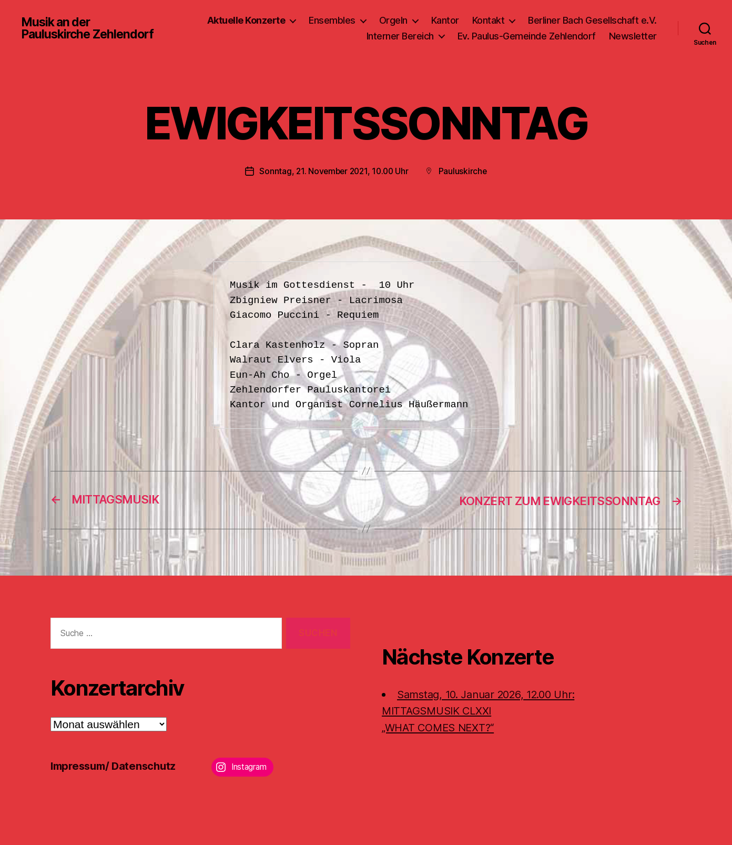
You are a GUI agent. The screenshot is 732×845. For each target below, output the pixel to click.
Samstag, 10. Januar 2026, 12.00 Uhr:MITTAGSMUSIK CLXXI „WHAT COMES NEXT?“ (485, 710)
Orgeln (393, 20)
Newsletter (633, 36)
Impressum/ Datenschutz (116, 765)
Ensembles (332, 20)
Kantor (445, 20)
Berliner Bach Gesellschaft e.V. (592, 20)
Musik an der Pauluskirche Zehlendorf (90, 28)
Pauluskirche (465, 171)
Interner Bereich (400, 36)
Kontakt (488, 20)
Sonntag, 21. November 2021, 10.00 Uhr (334, 171)
